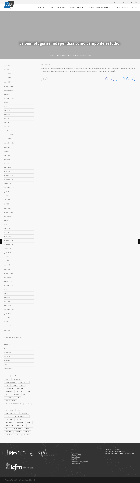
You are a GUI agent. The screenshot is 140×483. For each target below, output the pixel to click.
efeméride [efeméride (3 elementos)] (20, 388)
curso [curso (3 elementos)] (14, 385)
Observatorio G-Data (76, 7)
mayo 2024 (7, 159)
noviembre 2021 (8, 245)
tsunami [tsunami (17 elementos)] (28, 428)
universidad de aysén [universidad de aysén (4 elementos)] (12, 435)
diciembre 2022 (8, 212)
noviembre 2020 (8, 277)
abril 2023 (7, 204)
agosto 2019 (7, 314)
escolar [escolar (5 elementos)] (19, 391)
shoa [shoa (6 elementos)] (29, 422)
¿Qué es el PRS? (76, 455)
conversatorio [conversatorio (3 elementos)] (10, 382)
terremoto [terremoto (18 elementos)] (17, 428)
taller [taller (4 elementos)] (8, 428)
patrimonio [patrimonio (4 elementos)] (9, 410)
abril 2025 (7, 119)
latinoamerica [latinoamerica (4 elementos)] (10, 401)
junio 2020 (7, 293)
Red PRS (74, 459)
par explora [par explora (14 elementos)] (19, 407)
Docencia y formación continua (99, 7)
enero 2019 (7, 330)
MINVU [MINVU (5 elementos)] (27, 404)
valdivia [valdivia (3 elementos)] (26, 435)
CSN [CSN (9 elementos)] (7, 385)
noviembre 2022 (8, 216)
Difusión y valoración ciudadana (125, 7)
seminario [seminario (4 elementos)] (9, 422)
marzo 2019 (7, 326)
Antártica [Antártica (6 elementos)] (16, 376)
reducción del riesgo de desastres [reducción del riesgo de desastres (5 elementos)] (17, 416)
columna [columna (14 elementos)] (17, 379)
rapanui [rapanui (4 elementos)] (24, 413)
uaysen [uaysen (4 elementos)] (18, 432)
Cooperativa (7, 352)
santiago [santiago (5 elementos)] (20, 419)
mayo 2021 (7, 261)
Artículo (6, 348)
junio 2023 (7, 200)
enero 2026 (7, 82)
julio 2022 (6, 224)
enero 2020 (7, 306)
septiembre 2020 (9, 285)
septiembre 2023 (9, 188)
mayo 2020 (7, 297)
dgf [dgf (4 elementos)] (22, 385)
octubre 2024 (7, 139)
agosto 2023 (7, 192)
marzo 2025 (7, 123)
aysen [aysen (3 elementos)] (25, 376)
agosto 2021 (7, 253)
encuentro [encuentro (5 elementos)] (9, 391)
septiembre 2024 (9, 143)
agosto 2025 (7, 102)
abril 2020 (7, 302)
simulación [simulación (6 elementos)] (9, 425)
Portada (41, 7)
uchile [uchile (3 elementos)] (27, 432)
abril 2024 (7, 163)
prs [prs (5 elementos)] (19, 410)
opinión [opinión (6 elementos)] (8, 407)
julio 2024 (6, 151)
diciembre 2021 (8, 241)
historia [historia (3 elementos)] (8, 397)
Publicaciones (75, 457)
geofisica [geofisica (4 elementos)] (16, 394)
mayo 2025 (7, 114)
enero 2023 (7, 208)
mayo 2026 (7, 66)
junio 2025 (7, 110)
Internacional (7, 360)
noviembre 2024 (8, 135)
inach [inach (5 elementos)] (17, 397)
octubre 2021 (7, 249)
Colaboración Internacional (79, 461)
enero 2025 (7, 127)
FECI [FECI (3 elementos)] (7, 394)
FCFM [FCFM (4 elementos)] (28, 391)
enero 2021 (7, 269)
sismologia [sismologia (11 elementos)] (20, 425)
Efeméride (7, 356)
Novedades (74, 453)
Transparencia (75, 463)
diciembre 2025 (8, 86)
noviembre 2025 (8, 90)
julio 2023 (6, 196)
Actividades (7, 344)
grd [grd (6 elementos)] (24, 394)
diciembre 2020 (8, 273)
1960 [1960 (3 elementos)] (7, 376)
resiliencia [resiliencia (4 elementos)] (9, 419)
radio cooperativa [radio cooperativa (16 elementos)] (11, 413)
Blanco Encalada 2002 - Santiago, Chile (122, 453)
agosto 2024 (7, 147)
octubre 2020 (7, 281)
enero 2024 (7, 171)
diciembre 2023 (8, 175)
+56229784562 (115, 450)
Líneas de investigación (57, 7)
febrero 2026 (7, 78)
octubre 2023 (7, 184)
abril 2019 (7, 322)
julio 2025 (6, 106)
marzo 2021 (7, 265)
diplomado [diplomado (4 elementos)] (9, 388)
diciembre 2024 (8, 131)
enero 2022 (7, 236)
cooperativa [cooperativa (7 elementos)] (23, 382)
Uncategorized (8, 369)
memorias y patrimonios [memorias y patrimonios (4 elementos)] (13, 404)
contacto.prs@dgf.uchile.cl (117, 451)
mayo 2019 (7, 318)
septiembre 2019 (9, 310)
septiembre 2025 (9, 98)
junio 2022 (7, 228)
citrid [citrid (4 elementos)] (7, 379)
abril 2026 (7, 70)
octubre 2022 (7, 220)
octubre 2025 (7, 94)
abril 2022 (7, 232)
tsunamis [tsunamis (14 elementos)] (8, 432)
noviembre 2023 (8, 180)
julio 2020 (6, 289)
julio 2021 (6, 257)
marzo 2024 (7, 167)
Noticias (6, 365)
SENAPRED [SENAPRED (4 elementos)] (20, 422)
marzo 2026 (7, 74)
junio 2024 (7, 155)
